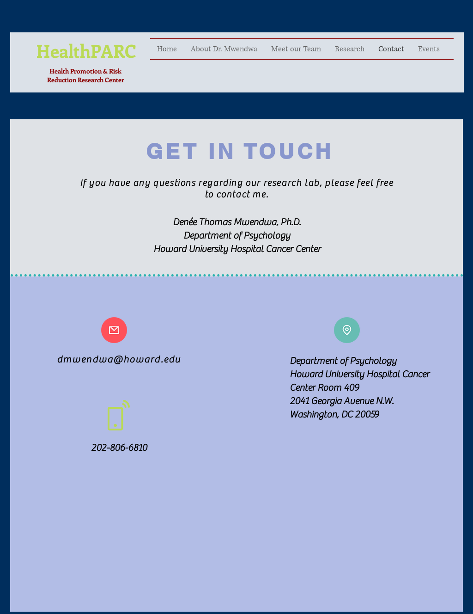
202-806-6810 (119, 448)
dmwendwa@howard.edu (119, 359)
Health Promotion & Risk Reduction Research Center (85, 75)
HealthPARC (86, 50)
